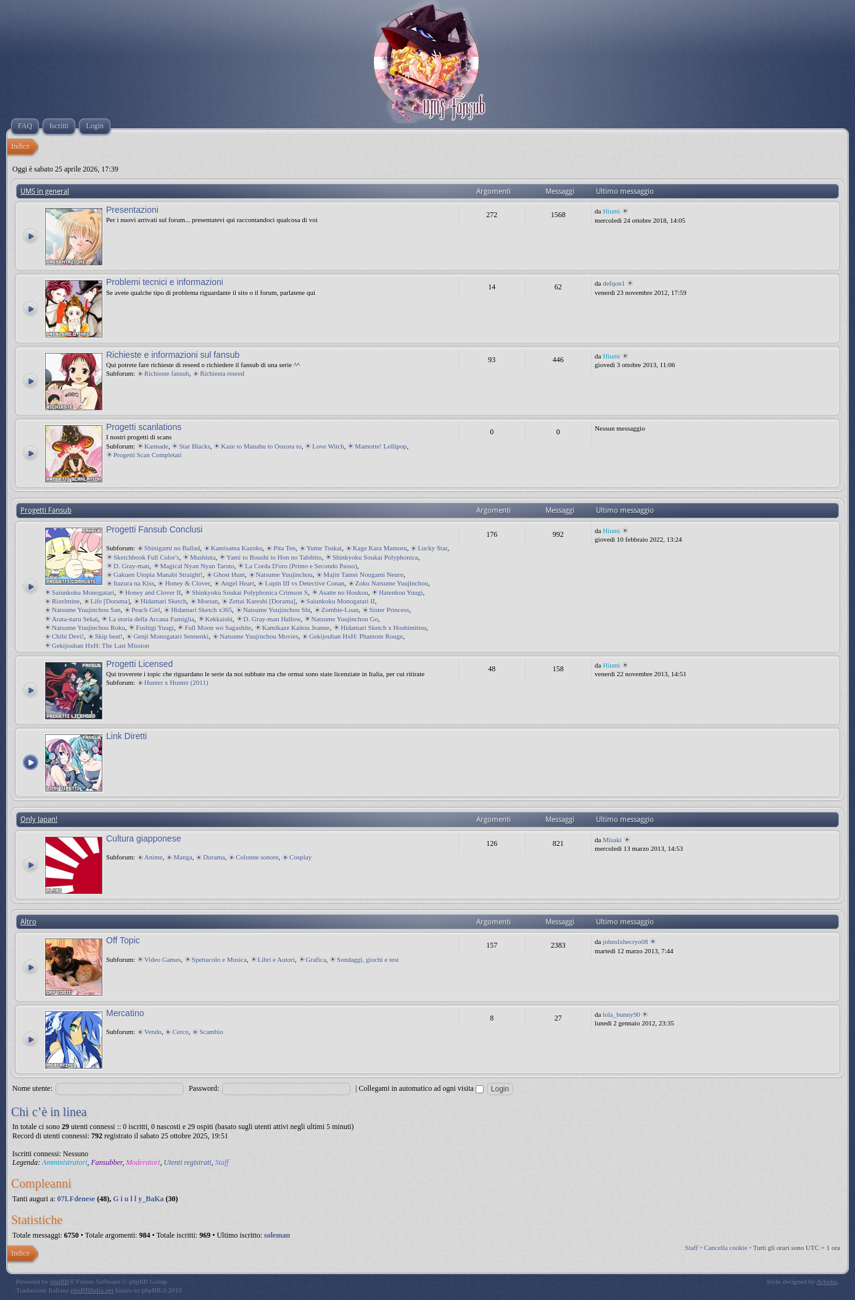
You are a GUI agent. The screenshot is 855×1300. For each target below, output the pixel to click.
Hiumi (611, 211)
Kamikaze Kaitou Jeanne (296, 627)
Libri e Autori (276, 959)
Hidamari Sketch (163, 601)
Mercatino (125, 1013)
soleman (277, 1235)
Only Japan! (38, 819)
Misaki (612, 839)
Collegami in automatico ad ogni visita (421, 1088)
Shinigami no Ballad (172, 548)
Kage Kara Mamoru (380, 548)
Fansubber (106, 1162)
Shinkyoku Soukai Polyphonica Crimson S (250, 592)
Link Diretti (126, 736)
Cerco (180, 1031)
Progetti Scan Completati (148, 454)
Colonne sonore (257, 857)
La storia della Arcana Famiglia (151, 619)
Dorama (214, 857)
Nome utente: (32, 1088)
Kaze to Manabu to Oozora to (261, 446)
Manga (182, 857)
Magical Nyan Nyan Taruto (197, 565)
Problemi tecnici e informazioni (164, 282)
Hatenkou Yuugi (401, 592)
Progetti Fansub (46, 510)
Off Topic (123, 940)
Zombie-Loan (339, 609)
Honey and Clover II (153, 592)
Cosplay (300, 857)
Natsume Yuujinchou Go (345, 619)
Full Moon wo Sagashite (217, 627)
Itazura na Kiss (134, 583)
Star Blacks (194, 446)
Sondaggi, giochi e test (368, 959)
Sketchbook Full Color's (147, 557)
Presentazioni (132, 210)
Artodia (827, 1281)
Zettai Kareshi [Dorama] (262, 601)
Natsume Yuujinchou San (86, 609)
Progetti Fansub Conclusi (154, 529)
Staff (222, 1162)
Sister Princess (389, 609)
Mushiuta (203, 557)
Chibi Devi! (68, 636)
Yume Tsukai (324, 548)
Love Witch (328, 446)
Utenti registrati (187, 1162)
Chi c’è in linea (49, 1112)
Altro (28, 921)
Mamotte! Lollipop (381, 446)
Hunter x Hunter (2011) (176, 682)
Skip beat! (109, 636)
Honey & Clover (187, 583)
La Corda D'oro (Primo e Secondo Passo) (301, 565)
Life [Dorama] (110, 601)
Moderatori (143, 1162)
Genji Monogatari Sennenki (171, 636)
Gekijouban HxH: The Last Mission (100, 645)
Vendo (153, 1031)
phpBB (59, 1281)
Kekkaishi (219, 619)
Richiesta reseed (222, 373)
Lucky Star (432, 548)
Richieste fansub (166, 373)
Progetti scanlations (143, 427)
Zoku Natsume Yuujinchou (391, 583)
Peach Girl (145, 609)
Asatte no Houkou (343, 592)
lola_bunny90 (621, 1014)
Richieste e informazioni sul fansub (172, 355)
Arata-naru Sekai (75, 619)
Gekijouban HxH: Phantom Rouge (356, 636)
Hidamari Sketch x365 (201, 609)
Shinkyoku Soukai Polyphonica (375, 557)
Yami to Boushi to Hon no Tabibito (273, 557)
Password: (204, 1088)
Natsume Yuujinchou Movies (259, 636)
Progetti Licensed (139, 664)
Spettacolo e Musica (219, 959)
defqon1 (614, 283)
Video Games (162, 959)
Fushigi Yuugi (155, 627)
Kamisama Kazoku (237, 548)
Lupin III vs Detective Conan (304, 583)
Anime (153, 857)
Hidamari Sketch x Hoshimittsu (383, 627)
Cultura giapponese (143, 838)
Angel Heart (237, 583)
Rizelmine (66, 601)
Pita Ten (284, 548)
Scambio (211, 1031)
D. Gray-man (131, 565)
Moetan (207, 601)
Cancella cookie (726, 1247)
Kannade (156, 446)
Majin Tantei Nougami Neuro (363, 574)
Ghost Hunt (229, 574)
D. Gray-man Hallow (272, 619)
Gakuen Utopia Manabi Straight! (158, 574)
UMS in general (44, 191)
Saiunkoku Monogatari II (341, 601)
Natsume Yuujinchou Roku (88, 627)
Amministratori (64, 1162)
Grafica (316, 959)
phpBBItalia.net (92, 1290)
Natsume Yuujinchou (284, 574)
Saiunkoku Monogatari (83, 592)
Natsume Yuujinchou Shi (277, 609)
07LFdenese (76, 1198)
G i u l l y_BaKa (138, 1198)
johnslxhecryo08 (625, 941)
